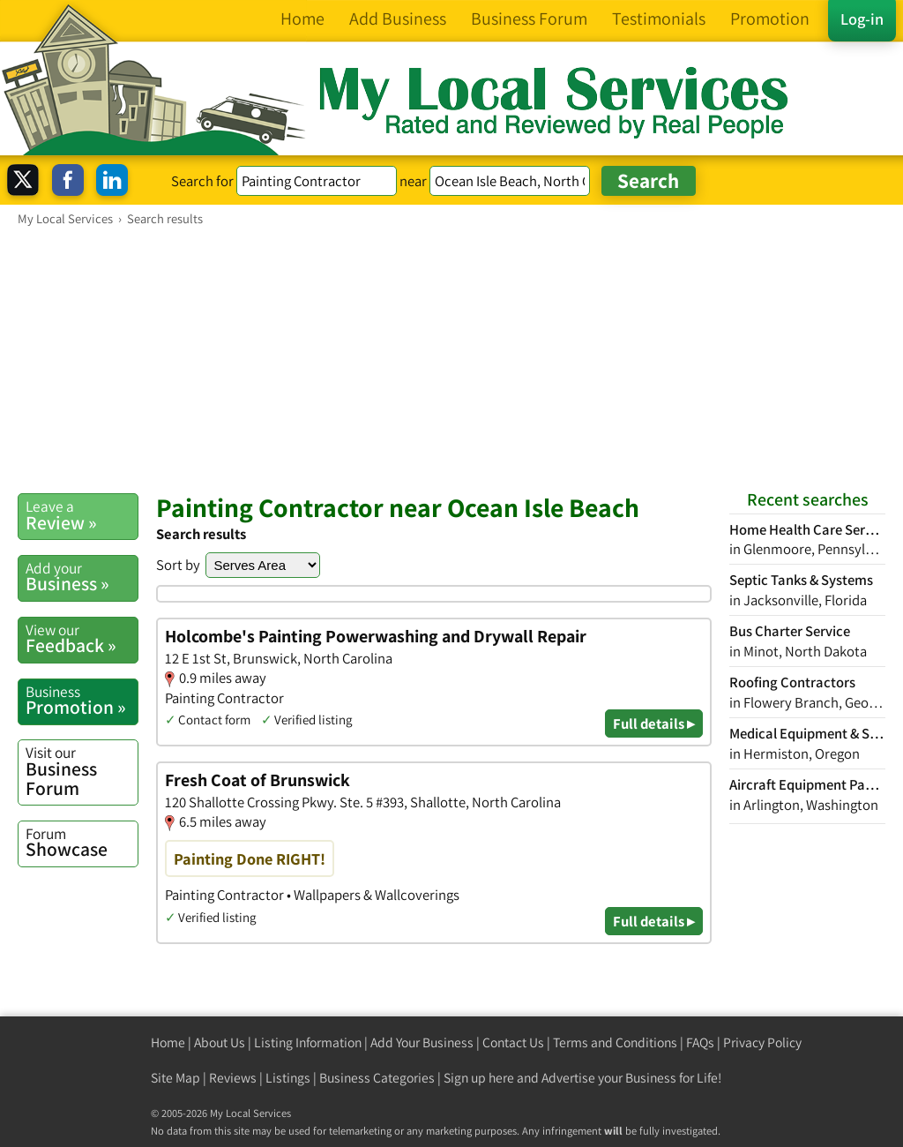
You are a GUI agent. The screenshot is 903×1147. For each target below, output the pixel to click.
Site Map (175, 1077)
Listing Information (308, 1042)
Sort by (178, 564)
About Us (219, 1042)
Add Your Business (422, 1042)
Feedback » (82, 638)
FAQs (700, 1042)
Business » (82, 577)
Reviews (233, 1077)
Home (168, 1042)
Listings (287, 1077)
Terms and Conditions (615, 1042)
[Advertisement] (451, 359)
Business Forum (82, 770)
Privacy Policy (762, 1042)
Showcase (82, 842)
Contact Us (513, 1042)
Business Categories (377, 1077)
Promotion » (82, 700)
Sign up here (479, 1077)
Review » (82, 515)
